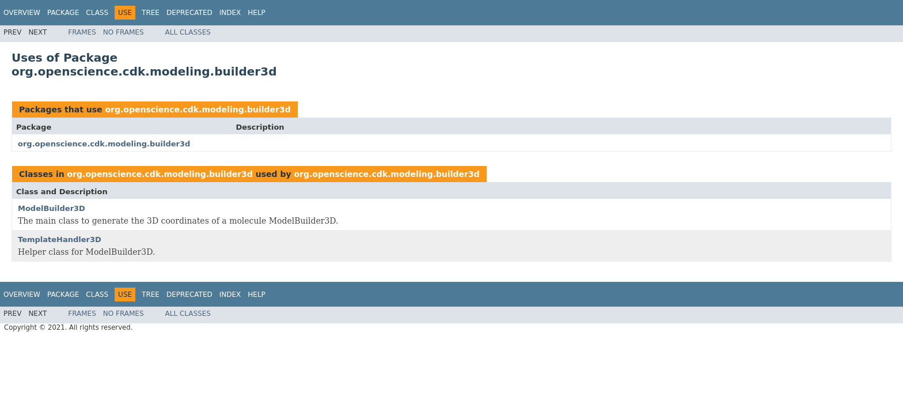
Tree (151, 13)
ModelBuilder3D (51, 208)
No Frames (123, 32)
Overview (21, 13)
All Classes (188, 32)
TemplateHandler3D (59, 239)
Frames (82, 32)
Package (63, 13)
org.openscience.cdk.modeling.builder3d (197, 109)
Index (230, 13)
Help (256, 13)
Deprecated (189, 13)
